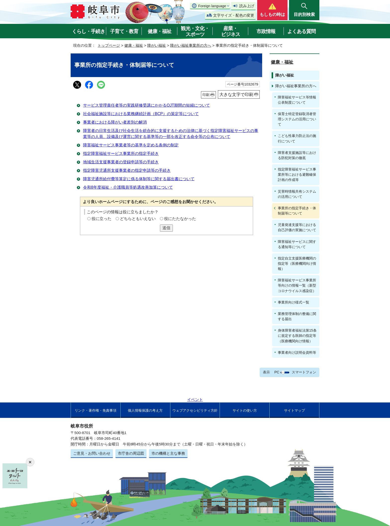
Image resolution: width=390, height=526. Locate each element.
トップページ (109, 45)
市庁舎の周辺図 (131, 453)
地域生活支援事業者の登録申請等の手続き (121, 162)
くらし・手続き (88, 31)
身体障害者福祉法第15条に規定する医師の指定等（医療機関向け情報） (297, 335)
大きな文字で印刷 (236, 94)
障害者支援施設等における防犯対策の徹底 (297, 155)
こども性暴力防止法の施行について (297, 138)
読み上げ (246, 6)
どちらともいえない (138, 219)
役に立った (101, 219)
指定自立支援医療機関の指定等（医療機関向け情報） (297, 263)
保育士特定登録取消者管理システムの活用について (297, 119)
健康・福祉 (159, 31)
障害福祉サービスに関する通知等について (297, 244)
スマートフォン (304, 372)
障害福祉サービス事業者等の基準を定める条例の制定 (131, 145)
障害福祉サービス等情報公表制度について (297, 99)
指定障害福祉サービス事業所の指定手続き (121, 153)
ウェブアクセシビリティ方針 (195, 410)
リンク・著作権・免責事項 (95, 410)
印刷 (205, 95)
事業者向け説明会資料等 (297, 352)
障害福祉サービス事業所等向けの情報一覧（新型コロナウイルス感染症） (297, 285)
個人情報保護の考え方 (145, 410)
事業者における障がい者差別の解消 (115, 122)
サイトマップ (294, 410)
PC (276, 372)
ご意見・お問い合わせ (91, 453)
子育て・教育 (124, 31)
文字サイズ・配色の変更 (233, 15)
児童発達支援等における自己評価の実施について (297, 227)
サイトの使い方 (245, 410)
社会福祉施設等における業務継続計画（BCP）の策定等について (141, 114)
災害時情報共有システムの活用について (297, 194)
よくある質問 (301, 31)
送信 (166, 228)
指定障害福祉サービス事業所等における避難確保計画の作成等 (297, 174)
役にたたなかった (180, 219)
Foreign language (212, 6)
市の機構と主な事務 (168, 453)
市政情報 (265, 31)
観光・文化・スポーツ (195, 31)
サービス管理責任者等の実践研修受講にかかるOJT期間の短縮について (146, 105)
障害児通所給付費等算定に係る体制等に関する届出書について (139, 179)
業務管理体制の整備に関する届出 (297, 316)
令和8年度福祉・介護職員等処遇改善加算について (128, 187)
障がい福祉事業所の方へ (190, 45)
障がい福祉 (156, 45)
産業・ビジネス (230, 31)
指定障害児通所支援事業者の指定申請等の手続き (127, 170)
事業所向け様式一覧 (293, 302)
